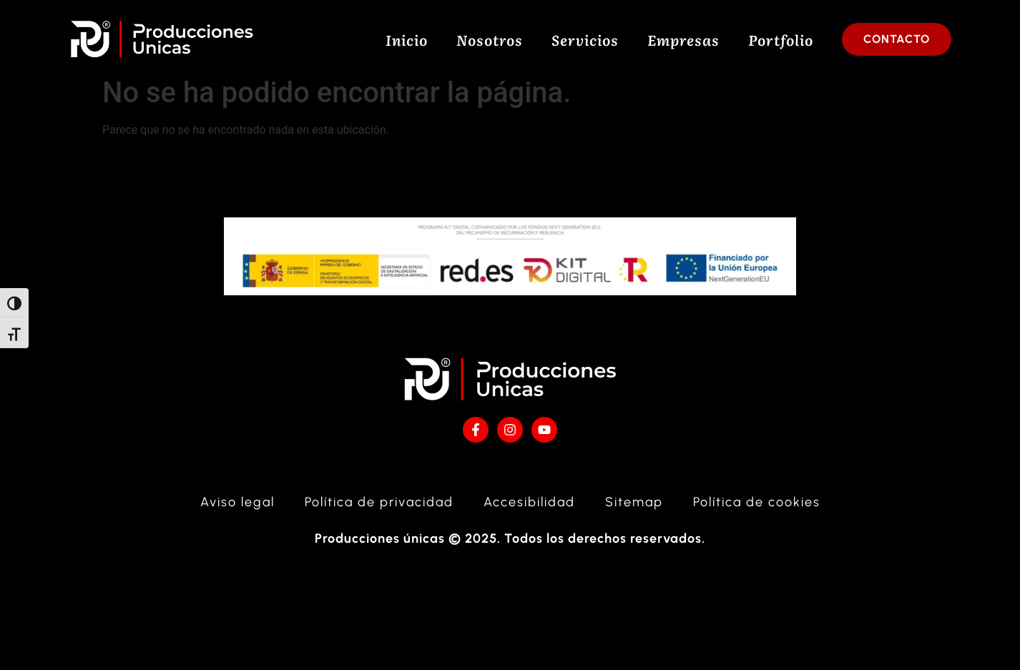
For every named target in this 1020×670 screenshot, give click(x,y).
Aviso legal (237, 510)
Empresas (683, 39)
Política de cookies (756, 510)
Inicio (407, 39)
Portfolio (780, 39)
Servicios (585, 39)
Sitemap (634, 510)
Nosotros (489, 39)
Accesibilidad (529, 510)
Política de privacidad (379, 510)
